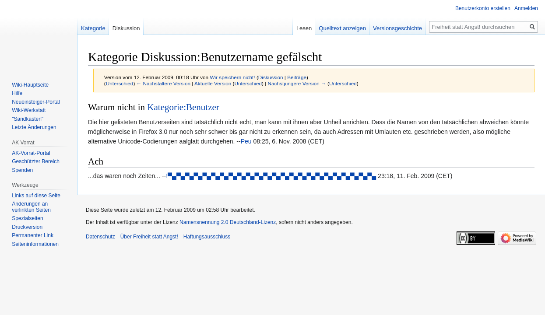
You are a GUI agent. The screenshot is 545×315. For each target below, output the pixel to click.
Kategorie (93, 28)
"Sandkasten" (27, 119)
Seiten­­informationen (35, 244)
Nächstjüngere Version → (297, 83)
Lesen (304, 28)
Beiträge (296, 77)
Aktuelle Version (212, 83)
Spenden (22, 170)
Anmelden (526, 8)
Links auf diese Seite (36, 195)
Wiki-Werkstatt (29, 110)
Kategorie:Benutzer (183, 107)
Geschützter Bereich (36, 161)
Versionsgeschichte (397, 28)
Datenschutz (100, 237)
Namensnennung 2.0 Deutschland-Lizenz (227, 222)
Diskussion (270, 77)
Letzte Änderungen (34, 127)
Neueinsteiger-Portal (36, 102)
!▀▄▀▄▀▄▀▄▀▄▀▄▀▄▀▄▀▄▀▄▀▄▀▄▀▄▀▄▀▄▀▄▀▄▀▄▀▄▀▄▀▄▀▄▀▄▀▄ (271, 175)
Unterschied (120, 83)
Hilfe (17, 93)
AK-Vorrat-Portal (31, 153)
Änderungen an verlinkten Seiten (31, 207)
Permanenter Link (32, 235)
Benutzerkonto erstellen (482, 8)
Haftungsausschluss (206, 237)
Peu (246, 141)
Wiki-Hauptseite (30, 85)
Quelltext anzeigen (342, 28)
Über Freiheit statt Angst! (149, 237)
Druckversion (27, 227)
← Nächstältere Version (163, 83)
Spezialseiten (27, 218)
